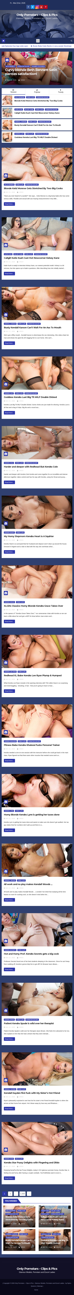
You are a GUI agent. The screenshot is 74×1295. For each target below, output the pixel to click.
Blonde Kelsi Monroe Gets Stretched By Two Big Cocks (33, 188)
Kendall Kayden (10, 1089)
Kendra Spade (9, 1019)
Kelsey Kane (29, 109)
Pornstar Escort (24, 66)
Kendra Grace (9, 602)
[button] (71, 41)
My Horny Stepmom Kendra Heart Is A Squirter (29, 536)
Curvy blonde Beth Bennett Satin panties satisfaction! (31, 72)
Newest (13, 91)
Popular (37, 91)
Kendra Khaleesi (10, 741)
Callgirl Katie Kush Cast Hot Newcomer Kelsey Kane (31, 258)
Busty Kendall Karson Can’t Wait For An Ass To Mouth (32, 327)
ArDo (21, 80)
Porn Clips (30, 97)
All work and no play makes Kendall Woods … (28, 884)
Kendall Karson (20, 121)
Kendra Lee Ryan (10, 671)
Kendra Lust (19, 134)
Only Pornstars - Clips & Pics (37, 1269)
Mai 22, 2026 (11, 80)
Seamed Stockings (38, 66)
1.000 (22, 1194)
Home (36, 1290)
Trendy (60, 91)
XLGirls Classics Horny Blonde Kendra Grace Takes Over (33, 606)
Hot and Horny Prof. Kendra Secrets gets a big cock (31, 953)
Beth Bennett (10, 66)
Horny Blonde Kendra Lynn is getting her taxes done (31, 814)
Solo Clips (19, 1158)
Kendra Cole (9, 463)
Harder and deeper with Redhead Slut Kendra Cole (31, 466)
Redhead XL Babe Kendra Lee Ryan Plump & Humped (32, 675)
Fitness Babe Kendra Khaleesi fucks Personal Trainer (32, 745)
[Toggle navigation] (38, 41)
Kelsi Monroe (19, 97)
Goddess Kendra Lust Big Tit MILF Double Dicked (30, 397)
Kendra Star (9, 1158)
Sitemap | (40, 1286)
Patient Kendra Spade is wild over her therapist (29, 1023)
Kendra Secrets (10, 950)
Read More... (9, 204)
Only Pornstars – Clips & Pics (37, 15)
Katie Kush (18, 109)
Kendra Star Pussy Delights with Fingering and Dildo (31, 1162)
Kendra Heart (9, 532)
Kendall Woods (10, 880)
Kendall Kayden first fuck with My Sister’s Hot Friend (32, 1093)
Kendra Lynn (9, 811)
